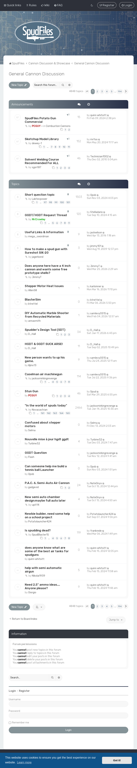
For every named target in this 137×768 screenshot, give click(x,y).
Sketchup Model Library (42, 138)
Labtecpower (39, 198)
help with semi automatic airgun (43, 569)
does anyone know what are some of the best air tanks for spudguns (47, 550)
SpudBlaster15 (40, 534)
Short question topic (40, 194)
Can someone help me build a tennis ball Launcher (46, 467)
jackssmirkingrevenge (44, 377)
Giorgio (32, 591)
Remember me (20, 722)
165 (68, 412)
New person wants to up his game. (45, 358)
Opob (93, 194)
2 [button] (97, 91)
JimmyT (37, 276)
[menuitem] (31, 5)
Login (12, 690)
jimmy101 (95, 245)
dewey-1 (37, 142)
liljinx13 (32, 364)
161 (42, 412)
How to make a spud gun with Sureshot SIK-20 (46, 250)
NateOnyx (96, 482)
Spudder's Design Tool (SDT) (45, 329)
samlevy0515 (98, 313)
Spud (93, 391)
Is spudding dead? (38, 530)
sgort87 (36, 166)
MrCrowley (38, 218)
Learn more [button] (24, 762)
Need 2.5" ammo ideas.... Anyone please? (42, 585)
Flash (31, 456)
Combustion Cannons (58, 125)
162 (48, 412)
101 (68, 202)
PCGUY (36, 125)
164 (61, 412)
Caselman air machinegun (43, 373)
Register (24, 690)
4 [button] (107, 91)
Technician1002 (99, 156)
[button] (87, 91)
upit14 (35, 504)
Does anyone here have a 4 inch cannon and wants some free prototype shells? (48, 269)
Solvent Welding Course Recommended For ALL (42, 160)
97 (45, 202)
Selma (31, 429)
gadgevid (33, 486)
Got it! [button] (117, 760)
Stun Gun (31, 390)
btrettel (33, 303)
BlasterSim (33, 299)
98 (50, 202)
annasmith (34, 320)
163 (55, 412)
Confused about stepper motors (42, 423)
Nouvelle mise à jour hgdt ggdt (47, 438)
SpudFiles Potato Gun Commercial (40, 119)
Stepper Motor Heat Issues (44, 285)
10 (64, 146)
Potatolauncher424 (39, 521)
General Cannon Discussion (36, 73)
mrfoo (94, 138)
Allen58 (32, 289)
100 (62, 202)
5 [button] (111, 91)
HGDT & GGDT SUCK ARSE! (44, 343)
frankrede (96, 530)
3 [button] (102, 91)
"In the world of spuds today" (46, 405)
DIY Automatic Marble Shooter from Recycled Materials (47, 314)
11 (69, 146)
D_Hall (32, 333)
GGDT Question (36, 452)
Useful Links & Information (44, 232)
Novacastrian (39, 409)
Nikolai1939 (38, 575)
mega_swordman (38, 236)
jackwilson (96, 232)
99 (56, 202)
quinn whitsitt (98, 114)
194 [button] (120, 91)
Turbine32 (34, 443)
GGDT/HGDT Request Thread (46, 214)
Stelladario (96, 211)
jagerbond (37, 256)
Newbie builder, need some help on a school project (47, 515)
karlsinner (95, 286)
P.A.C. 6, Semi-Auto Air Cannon (47, 482)
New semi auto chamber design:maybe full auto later (45, 498)
